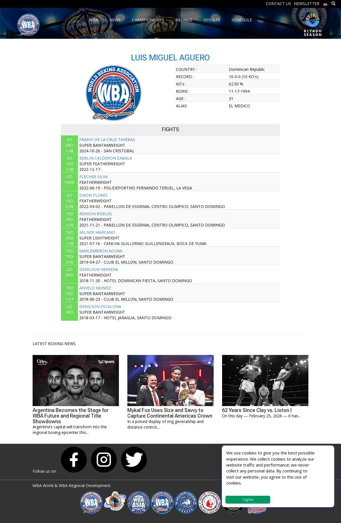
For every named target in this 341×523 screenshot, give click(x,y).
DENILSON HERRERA (98, 269)
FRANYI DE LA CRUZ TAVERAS (107, 139)
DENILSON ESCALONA (100, 306)
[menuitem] (325, 3)
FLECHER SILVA (93, 176)
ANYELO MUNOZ (95, 288)
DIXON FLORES (93, 195)
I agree (247, 499)
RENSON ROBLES (95, 213)
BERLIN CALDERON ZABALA (105, 158)
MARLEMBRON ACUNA (100, 250)
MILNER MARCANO (97, 232)
